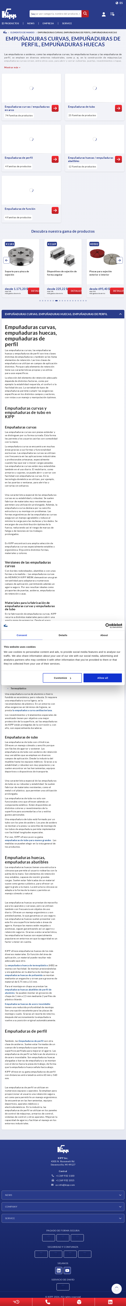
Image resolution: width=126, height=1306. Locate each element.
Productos (10, 23)
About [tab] (104, 635)
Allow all (102, 677)
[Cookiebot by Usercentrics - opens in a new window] (108, 625)
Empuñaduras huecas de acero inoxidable (27, 1004)
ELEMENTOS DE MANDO (22, 32)
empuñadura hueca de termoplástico (28, 965)
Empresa (48, 23)
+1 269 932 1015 (63, 1180)
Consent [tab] (22, 635)
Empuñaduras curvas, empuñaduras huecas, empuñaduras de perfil (56, 314)
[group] (24, 268)
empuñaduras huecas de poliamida (24, 975)
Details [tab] (63, 635)
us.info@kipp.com (63, 1185)
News (8, 1195)
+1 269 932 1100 (63, 1175)
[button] (40, 300)
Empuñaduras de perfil (31, 1041)
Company (11, 1206)
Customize (62, 677)
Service (10, 1218)
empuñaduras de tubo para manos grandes (28, 840)
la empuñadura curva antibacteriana (32, 710)
